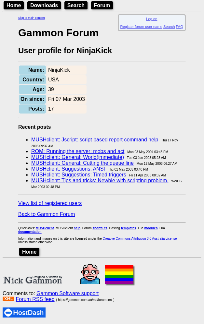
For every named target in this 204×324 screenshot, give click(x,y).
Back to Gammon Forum (46, 214)
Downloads (44, 5)
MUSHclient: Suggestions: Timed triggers (78, 174)
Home (14, 5)
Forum (102, 5)
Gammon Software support (67, 293)
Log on (151, 19)
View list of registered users (50, 203)
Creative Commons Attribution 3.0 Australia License (140, 238)
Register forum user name (141, 27)
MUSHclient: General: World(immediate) (77, 157)
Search (76, 5)
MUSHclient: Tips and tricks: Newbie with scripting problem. (99, 180)
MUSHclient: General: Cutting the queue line (82, 163)
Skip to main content (31, 17)
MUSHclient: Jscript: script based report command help (94, 139)
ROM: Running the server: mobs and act (77, 151)
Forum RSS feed (35, 299)
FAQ (179, 27)
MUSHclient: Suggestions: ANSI (68, 169)
